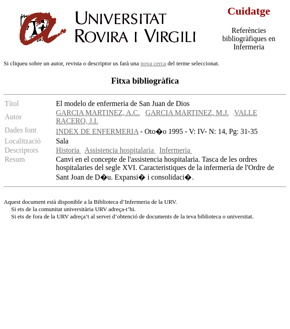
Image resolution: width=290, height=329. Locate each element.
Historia (68, 150)
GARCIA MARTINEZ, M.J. (187, 113)
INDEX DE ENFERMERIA (97, 131)
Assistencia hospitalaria (120, 150)
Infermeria (175, 150)
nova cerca (153, 63)
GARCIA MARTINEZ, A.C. (98, 113)
